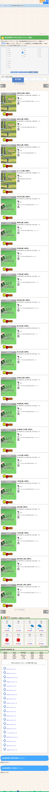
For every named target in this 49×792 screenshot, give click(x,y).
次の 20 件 (45, 86)
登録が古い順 (41, 79)
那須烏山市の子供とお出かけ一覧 (16, 742)
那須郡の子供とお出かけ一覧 (15, 678)
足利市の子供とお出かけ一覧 (15, 733)
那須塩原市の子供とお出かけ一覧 (16, 682)
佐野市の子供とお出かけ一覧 (15, 704)
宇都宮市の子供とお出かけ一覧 (15, 699)
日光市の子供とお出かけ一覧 (15, 674)
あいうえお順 (6, 79)
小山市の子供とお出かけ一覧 (15, 691)
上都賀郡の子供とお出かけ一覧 (15, 755)
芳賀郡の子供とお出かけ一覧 (15, 721)
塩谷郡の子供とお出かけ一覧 (15, 750)
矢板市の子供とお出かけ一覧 (15, 729)
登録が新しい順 (30, 79)
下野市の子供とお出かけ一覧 (15, 695)
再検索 (35, 72)
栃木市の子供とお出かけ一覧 (15, 712)
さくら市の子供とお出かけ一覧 (15, 738)
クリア (23, 72)
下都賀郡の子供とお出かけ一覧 (15, 687)
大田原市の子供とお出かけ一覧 (15, 708)
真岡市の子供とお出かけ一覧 (15, 725)
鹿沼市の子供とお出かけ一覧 (15, 716)
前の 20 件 (4, 86)
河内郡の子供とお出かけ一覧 (15, 746)
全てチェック (13, 72)
